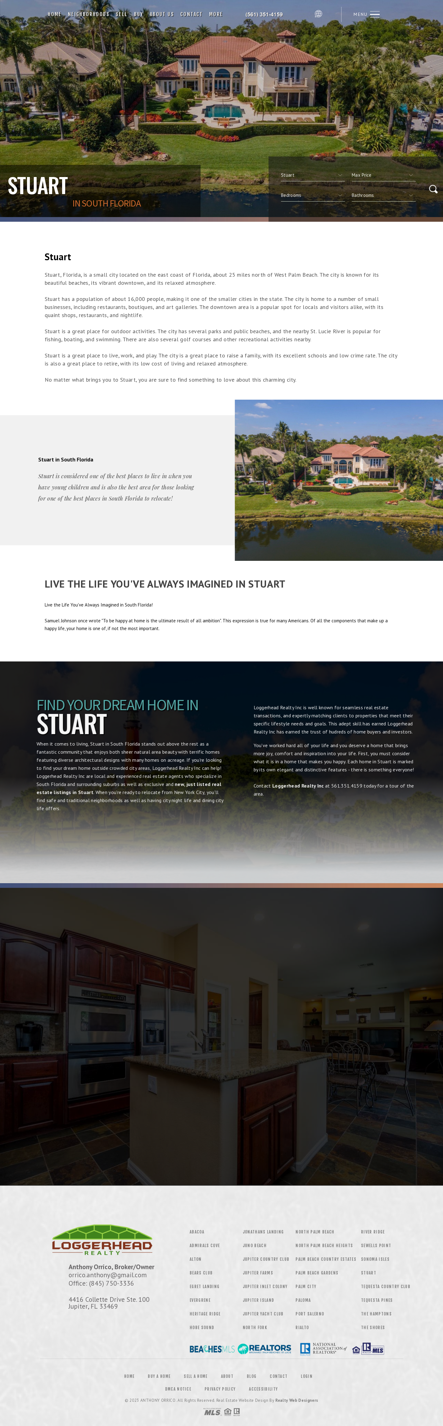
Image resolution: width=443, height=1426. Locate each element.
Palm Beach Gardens (317, 1272)
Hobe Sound (202, 1327)
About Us (162, 14)
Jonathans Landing (263, 1231)
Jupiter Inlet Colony (265, 1286)
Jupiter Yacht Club (263, 1313)
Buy (139, 14)
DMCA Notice (178, 1389)
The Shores (373, 1327)
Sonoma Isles (375, 1259)
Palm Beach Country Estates (326, 1259)
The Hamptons (376, 1313)
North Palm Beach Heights (324, 1245)
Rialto (302, 1327)
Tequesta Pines (377, 1300)
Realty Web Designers (296, 1400)
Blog (251, 1376)
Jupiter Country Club (266, 1259)
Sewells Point (376, 1245)
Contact (191, 14)
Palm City (306, 1286)
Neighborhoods (89, 14)
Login (307, 1376)
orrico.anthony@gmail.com (108, 1274)
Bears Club (201, 1272)
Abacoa (197, 1231)
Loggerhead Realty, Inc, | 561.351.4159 (269, 14)
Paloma (303, 1300)
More (216, 14)
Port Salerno (310, 1313)
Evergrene (200, 1300)
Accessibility (263, 1389)
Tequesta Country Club (385, 1286)
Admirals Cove (205, 1245)
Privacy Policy (220, 1389)
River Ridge (373, 1231)
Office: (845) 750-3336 (101, 1283)
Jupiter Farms (258, 1272)
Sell (122, 14)
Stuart (368, 1272)
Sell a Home (195, 1376)
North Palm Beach (315, 1231)
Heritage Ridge (205, 1313)
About (227, 1376)
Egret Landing (204, 1286)
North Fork (255, 1327)
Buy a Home (159, 1376)
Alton (196, 1259)
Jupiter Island (258, 1300)
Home (55, 14)
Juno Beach (255, 1245)
